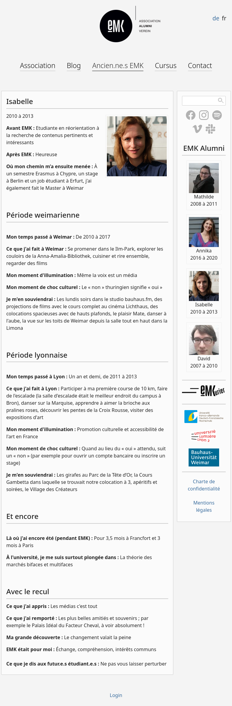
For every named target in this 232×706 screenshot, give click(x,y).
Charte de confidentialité (204, 485)
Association (37, 65)
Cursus (165, 65)
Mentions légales (204, 506)
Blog (74, 65)
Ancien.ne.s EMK (117, 65)
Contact (200, 65)
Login (116, 695)
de (216, 18)
